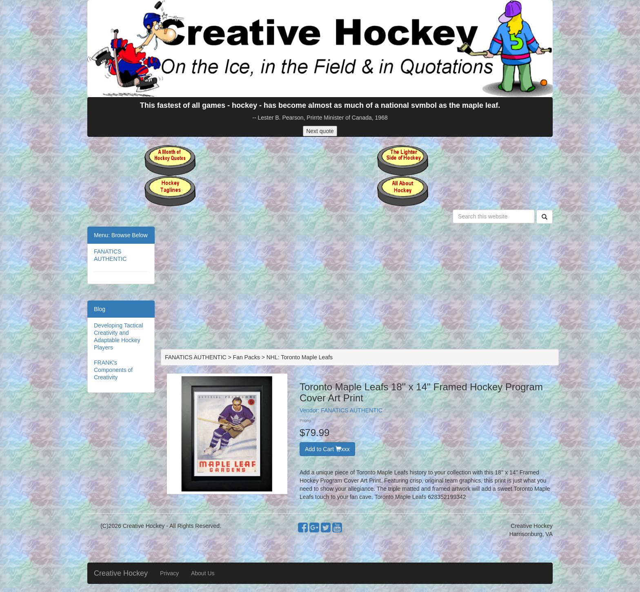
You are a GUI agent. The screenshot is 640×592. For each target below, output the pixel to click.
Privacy (169, 573)
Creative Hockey (121, 573)
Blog (99, 309)
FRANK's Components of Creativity (113, 370)
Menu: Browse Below (121, 235)
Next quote (320, 131)
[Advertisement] (360, 288)
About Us (203, 573)
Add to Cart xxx (327, 449)
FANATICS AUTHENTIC (351, 410)
